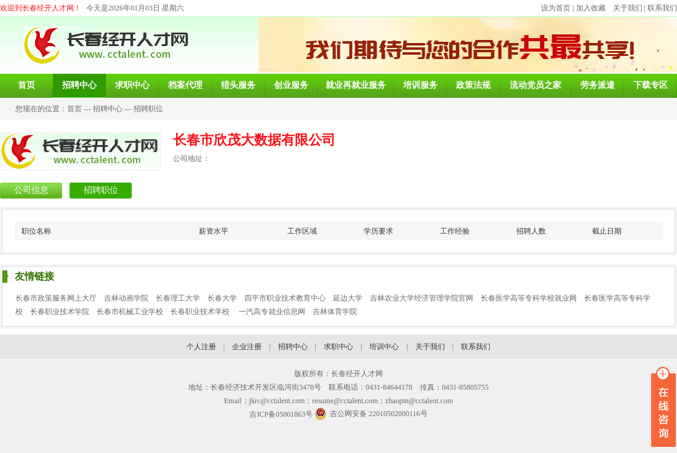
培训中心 (384, 346)
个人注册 (201, 346)
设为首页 (556, 8)
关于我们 (628, 8)
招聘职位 (148, 108)
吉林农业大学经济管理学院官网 (421, 298)
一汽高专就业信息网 (272, 311)
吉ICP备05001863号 (281, 414)
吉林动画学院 (126, 298)
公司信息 (31, 190)
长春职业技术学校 (200, 311)
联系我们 (662, 8)
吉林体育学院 (335, 311)
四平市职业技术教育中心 (285, 298)
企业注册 (247, 346)
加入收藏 (591, 8)
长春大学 (222, 298)
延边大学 (348, 298)
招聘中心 (107, 108)
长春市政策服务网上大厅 (56, 298)
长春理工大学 (178, 298)
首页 (74, 108)
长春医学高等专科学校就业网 (529, 298)
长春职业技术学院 (59, 311)
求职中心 (338, 346)
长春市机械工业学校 (130, 311)
